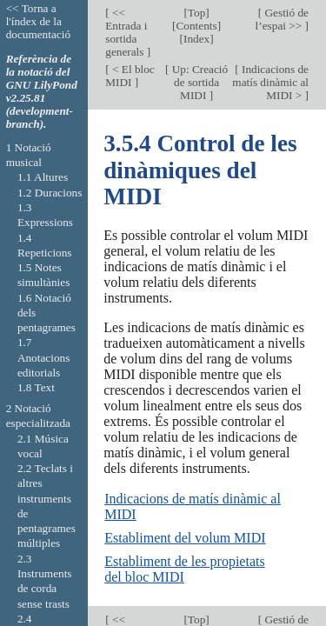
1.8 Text (36, 387)
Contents (196, 25)
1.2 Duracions (49, 192)
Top (196, 12)
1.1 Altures (42, 176)
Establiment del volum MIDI (184, 537)
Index (196, 38)
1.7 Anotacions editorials (43, 357)
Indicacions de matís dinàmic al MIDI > (270, 82)
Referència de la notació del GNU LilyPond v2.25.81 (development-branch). (41, 91)
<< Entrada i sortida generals (126, 32)
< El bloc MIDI (129, 76)
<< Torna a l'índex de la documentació (38, 21)
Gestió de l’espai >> (282, 19)
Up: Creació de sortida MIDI (198, 82)
